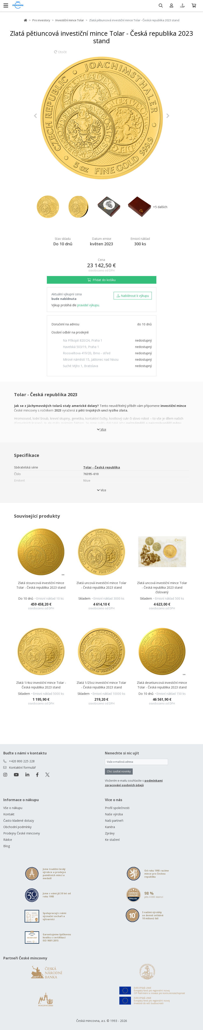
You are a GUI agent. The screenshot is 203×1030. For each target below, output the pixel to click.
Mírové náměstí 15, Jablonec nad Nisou (90, 359)
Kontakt (8, 814)
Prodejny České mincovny (21, 833)
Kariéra (110, 827)
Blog (6, 846)
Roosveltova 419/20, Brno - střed (86, 353)
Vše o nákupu (12, 808)
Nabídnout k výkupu (133, 296)
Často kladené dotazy (18, 820)
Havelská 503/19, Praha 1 (81, 347)
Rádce (7, 840)
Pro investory (41, 20)
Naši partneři (114, 820)
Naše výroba (114, 814)
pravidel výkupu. (88, 305)
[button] (44, 116)
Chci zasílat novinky (119, 771)
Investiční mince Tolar (69, 20)
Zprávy (110, 833)
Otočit (60, 53)
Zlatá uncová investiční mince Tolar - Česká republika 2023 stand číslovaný (162, 587)
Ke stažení (112, 840)
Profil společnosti (117, 808)
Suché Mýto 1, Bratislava (80, 366)
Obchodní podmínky (17, 827)
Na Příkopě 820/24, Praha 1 (82, 340)
